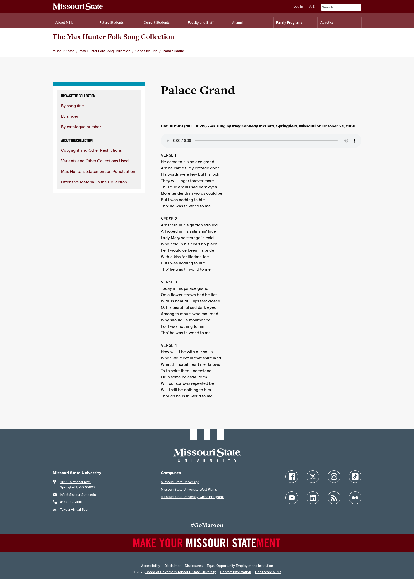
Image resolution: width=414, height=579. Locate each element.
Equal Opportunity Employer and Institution (240, 565)
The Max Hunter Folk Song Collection (113, 36)
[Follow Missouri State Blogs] (334, 497)
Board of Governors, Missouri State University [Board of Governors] (180, 572)
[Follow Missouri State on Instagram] (334, 476)
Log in (298, 6)
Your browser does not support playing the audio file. (261, 141)
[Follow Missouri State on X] (313, 476)
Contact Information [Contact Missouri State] (235, 572)
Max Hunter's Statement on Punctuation (98, 171)
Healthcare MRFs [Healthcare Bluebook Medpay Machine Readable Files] (268, 572)
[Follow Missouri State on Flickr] (355, 497)
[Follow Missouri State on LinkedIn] (313, 497)
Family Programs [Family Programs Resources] (289, 22)
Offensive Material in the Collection (94, 182)
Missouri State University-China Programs (192, 496)
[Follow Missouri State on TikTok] (355, 476)
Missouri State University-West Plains (189, 489)
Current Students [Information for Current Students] (157, 22)
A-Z (312, 6)
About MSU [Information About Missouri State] (64, 22)
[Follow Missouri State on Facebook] (291, 476)
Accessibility (150, 565)
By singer (69, 116)
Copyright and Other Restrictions (91, 150)
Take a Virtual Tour (74, 509)
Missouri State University (180, 482)
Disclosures (194, 565)
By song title (72, 105)
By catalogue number (81, 127)
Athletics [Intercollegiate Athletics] (326, 22)
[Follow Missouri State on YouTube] (291, 497)
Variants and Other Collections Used (95, 161)
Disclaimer (172, 565)
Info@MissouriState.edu (78, 494)
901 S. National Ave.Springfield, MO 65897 (77, 485)
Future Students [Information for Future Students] (112, 22)
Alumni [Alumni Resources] (237, 22)
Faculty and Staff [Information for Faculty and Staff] (200, 22)
